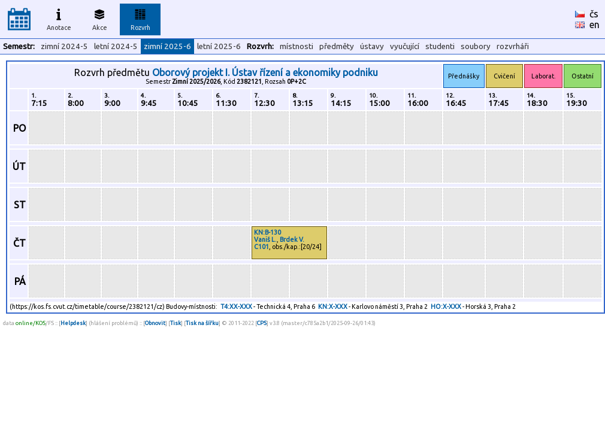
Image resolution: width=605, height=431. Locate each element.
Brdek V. (292, 239)
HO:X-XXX (446, 306)
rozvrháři (513, 46)
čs (593, 13)
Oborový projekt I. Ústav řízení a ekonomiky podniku (265, 72)
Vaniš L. (265, 239)
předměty (336, 46)
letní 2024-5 (116, 46)
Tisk (175, 323)
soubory (476, 46)
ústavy (372, 46)
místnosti (296, 46)
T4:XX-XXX (236, 306)
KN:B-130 (267, 232)
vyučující (404, 46)
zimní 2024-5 (64, 46)
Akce (99, 18)
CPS (262, 323)
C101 (261, 246)
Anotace (59, 18)
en (594, 24)
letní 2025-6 (219, 46)
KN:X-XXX (332, 306)
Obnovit (155, 323)
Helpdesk (73, 323)
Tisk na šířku (202, 323)
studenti (440, 46)
